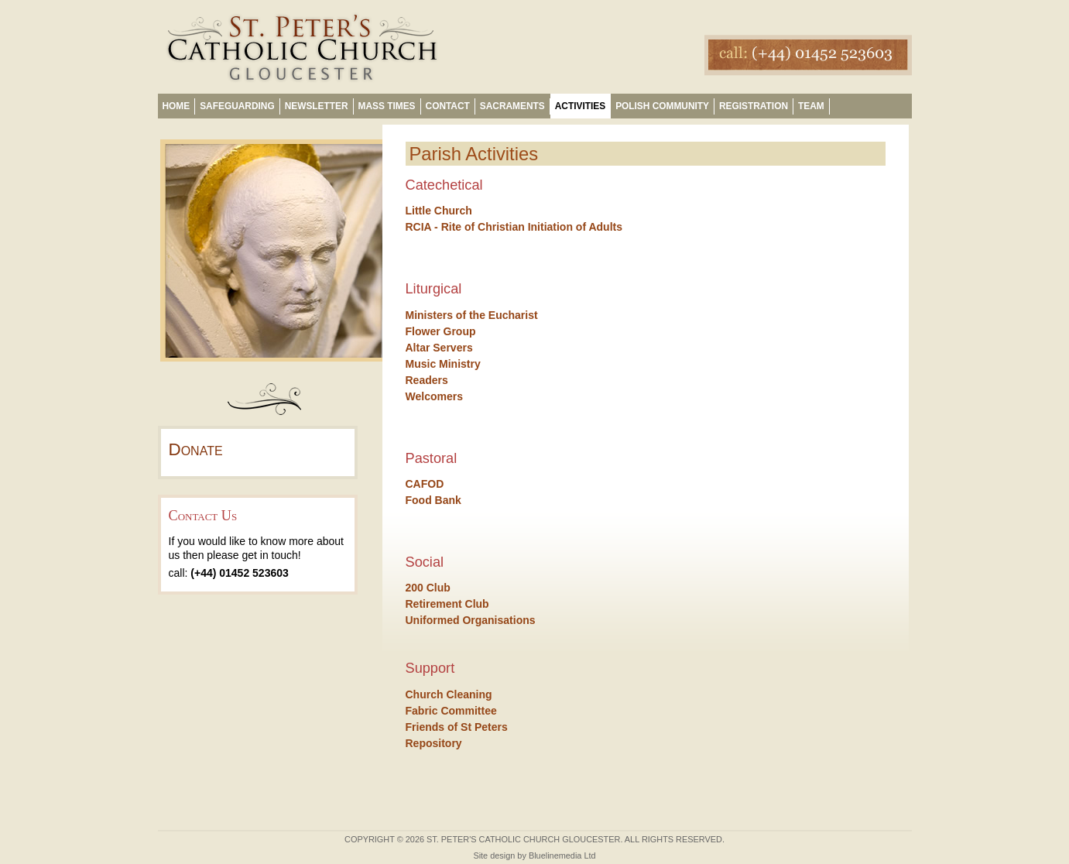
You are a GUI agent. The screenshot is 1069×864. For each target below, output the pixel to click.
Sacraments (512, 106)
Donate (196, 449)
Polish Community (662, 106)
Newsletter (316, 106)
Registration (753, 106)
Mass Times (387, 106)
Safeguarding (237, 106)
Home (176, 106)
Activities (580, 106)
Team (811, 106)
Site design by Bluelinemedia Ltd (534, 855)
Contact (448, 106)
